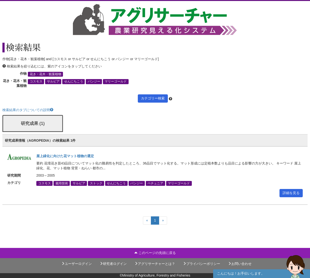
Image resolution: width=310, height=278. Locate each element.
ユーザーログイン (76, 264)
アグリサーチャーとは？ (154, 264)
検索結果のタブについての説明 (27, 110)
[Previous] (147, 220)
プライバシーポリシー (201, 264)
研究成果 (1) (33, 123)
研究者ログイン (113, 264)
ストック (96, 183)
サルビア (53, 81)
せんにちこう (73, 81)
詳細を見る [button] (291, 193)
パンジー (94, 81)
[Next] (163, 220)
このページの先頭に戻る (155, 253)
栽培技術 (61, 183)
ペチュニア (155, 183)
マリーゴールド (116, 81)
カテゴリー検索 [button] (153, 98)
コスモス (36, 81)
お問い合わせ (240, 264)
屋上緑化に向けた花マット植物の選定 (65, 156)
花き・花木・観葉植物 (45, 74)
